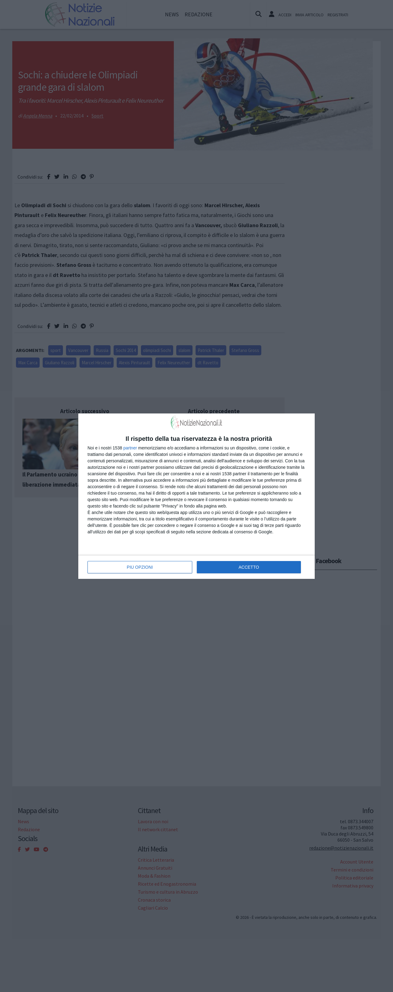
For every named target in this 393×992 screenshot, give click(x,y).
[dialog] (196, 496)
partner (130, 448)
